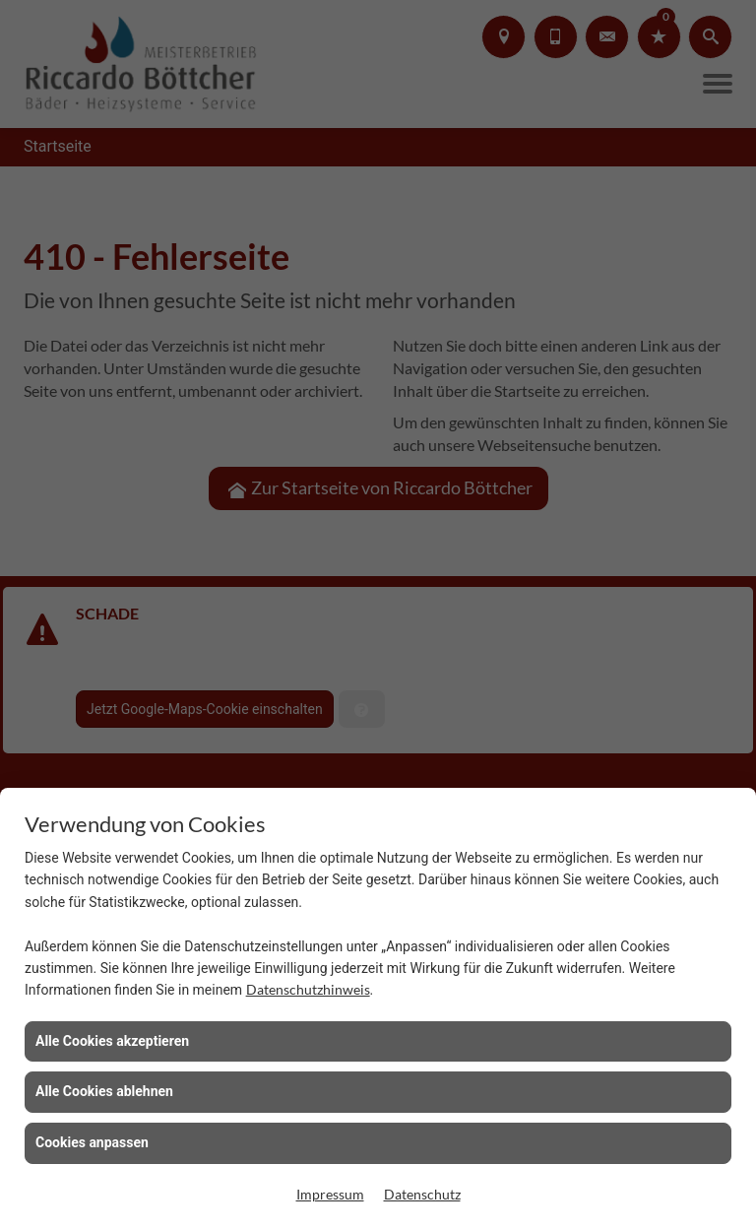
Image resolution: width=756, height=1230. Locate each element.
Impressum (330, 1194)
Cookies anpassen (92, 1142)
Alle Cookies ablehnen (104, 1091)
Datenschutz (422, 1194)
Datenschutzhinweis (308, 989)
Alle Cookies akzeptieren (112, 1041)
